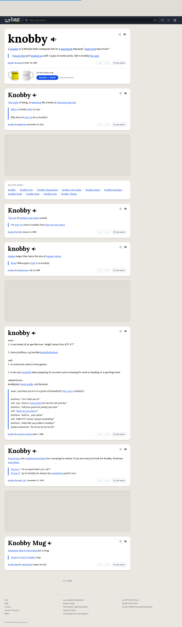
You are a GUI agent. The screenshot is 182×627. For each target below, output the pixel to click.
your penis (33, 218)
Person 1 (15, 469)
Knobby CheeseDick (47, 190)
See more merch (66, 77)
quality (14, 49)
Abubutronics (23, 270)
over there (59, 225)
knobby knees (93, 190)
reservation (36, 403)
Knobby (11, 124)
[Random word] (154, 20)
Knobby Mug (32, 194)
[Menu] (174, 20)
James (14, 557)
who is (22, 550)
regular (50, 256)
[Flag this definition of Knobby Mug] (125, 541)
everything (13, 462)
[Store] (162, 20)
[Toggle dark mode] (168, 20)
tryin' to (18, 225)
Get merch (119, 63)
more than (31, 550)
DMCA (7, 613)
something (57, 473)
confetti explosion (25, 434)
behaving (36, 102)
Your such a (68, 391)
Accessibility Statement (73, 600)
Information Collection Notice (75, 607)
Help (6, 603)
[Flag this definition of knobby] (124, 34)
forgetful (26, 372)
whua (19, 63)
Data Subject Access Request (75, 613)
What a (14, 109)
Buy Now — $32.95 (47, 77)
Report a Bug (68, 603)
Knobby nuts (50, 194)
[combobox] (90, 20)
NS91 (19, 232)
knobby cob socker (71, 190)
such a (23, 557)
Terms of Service (12, 610)
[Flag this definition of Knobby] (125, 93)
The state (13, 102)
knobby (11, 63)
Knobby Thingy (69, 194)
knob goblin (27, 384)
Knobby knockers (113, 190)
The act (12, 218)
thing (30, 109)
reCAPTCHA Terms (130, 603)
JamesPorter (27, 564)
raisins (57, 256)
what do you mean (26, 411)
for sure (94, 56)
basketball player (49, 352)
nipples (11, 256)
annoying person (66, 102)
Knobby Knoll (15, 194)
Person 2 (15, 473)
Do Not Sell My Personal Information (137, 607)
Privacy (8, 607)
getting (23, 218)
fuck (33, 263)
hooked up (37, 56)
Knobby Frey (26, 190)
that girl (49, 225)
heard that (19, 56)
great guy (15, 458)
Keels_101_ (22, 480)
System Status (69, 610)
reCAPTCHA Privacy (130, 600)
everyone (90, 49)
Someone (13, 550)
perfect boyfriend (36, 458)
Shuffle (67, 580)
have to (28, 117)
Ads (6, 600)
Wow (13, 263)
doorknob (67, 49)
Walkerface (22, 124)
